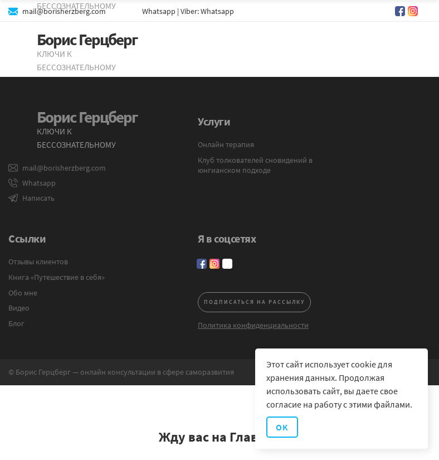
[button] (414, 49)
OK (282, 427)
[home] (80, 53)
